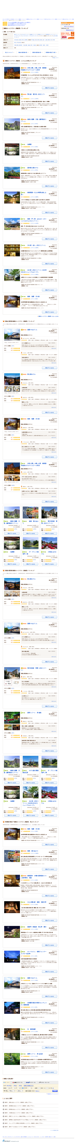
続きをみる (54, 348)
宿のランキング (17, 34)
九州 (51, 39)
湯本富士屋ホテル (32, 168)
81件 (53, 529)
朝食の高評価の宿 (23, 52)
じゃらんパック (30, 1136)
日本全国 (16, 39)
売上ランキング (9, 52)
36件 (13, 396)
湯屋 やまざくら (32, 329)
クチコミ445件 (34, 72)
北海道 (20, 39)
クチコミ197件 (34, 98)
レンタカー (43, 1136)
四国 (49, 39)
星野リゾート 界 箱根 (34, 712)
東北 (23, 39)
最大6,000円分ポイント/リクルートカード (16, 25)
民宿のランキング (41, 34)
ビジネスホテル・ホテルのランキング (30, 35)
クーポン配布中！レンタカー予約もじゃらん (17, 23)
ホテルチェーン (11, 1136)
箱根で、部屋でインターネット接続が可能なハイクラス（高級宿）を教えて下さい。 (25, 1116)
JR (34, 1136)
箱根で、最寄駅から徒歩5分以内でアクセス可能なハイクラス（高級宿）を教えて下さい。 (26, 1119)
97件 (16, 529)
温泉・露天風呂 (24, 1136)
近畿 (41, 39)
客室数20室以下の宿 (51, 52)
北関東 (26, 39)
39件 (13, 435)
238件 (34, 811)
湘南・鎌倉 (27, 45)
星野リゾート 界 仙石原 (35, 1054)
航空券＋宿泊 (16, 1082)
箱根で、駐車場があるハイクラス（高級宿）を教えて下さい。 (19, 1109)
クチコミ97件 (34, 123)
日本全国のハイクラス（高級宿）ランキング (17, 19)
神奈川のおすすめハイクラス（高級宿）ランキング (53, 19)
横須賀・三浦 (22, 45)
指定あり (37, 1091)
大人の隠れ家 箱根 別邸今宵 (36, 902)
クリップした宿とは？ (69, 26)
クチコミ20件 (34, 880)
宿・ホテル (6, 1082)
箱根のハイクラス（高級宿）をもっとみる (47, 316)
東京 (20, 42)
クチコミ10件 (34, 929)
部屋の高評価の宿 (37, 52)
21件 (34, 778)
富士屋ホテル (31, 374)
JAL (36, 1136)
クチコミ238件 (34, 274)
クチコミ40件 (34, 146)
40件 (16, 559)
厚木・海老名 (33, 45)
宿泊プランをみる (49, 87)
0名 (53, 1088)
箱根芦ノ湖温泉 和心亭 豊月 (36, 927)
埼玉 (15, 42)
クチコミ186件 (34, 197)
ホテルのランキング (25, 34)
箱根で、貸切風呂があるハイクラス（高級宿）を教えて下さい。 (20, 1105)
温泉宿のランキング (50, 34)
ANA (38, 1136)
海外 (54, 1136)
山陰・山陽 (44, 39)
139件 (34, 529)
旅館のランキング (33, 34)
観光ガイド (51, 1136)
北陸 (36, 39)
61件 (34, 559)
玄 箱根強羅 (31, 1029)
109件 (53, 559)
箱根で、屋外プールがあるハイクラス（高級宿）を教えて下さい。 (20, 1126)
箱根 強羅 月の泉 (33, 296)
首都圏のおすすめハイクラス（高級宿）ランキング (35, 19)
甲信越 (32, 39)
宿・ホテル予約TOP (6, 19)
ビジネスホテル (17, 1136)
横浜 (18, 45)
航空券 (46, 1136)
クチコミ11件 (34, 1056)
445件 (13, 485)
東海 (38, 39)
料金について (55, 57)
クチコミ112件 (34, 223)
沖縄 (54, 39)
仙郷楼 (29, 144)
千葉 (18, 42)
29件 (13, 733)
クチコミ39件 (34, 298)
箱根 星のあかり (32, 851)
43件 (13, 345)
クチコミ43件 (34, 980)
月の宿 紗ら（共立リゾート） (36, 245)
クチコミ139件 (34, 853)
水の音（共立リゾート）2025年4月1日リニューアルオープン (31, 803)
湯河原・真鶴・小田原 (43, 45)
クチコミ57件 (34, 170)
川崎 (15, 45)
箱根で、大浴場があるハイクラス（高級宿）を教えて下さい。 (19, 1112)
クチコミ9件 (34, 956)
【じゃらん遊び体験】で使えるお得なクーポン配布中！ (19, 22)
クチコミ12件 (34, 1031)
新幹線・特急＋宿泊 (43, 1082)
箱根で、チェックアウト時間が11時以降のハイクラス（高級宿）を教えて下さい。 (24, 1123)
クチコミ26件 (34, 904)
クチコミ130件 (34, 247)
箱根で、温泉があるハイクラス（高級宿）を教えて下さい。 (19, 1102)
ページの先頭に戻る (54, 1130)
